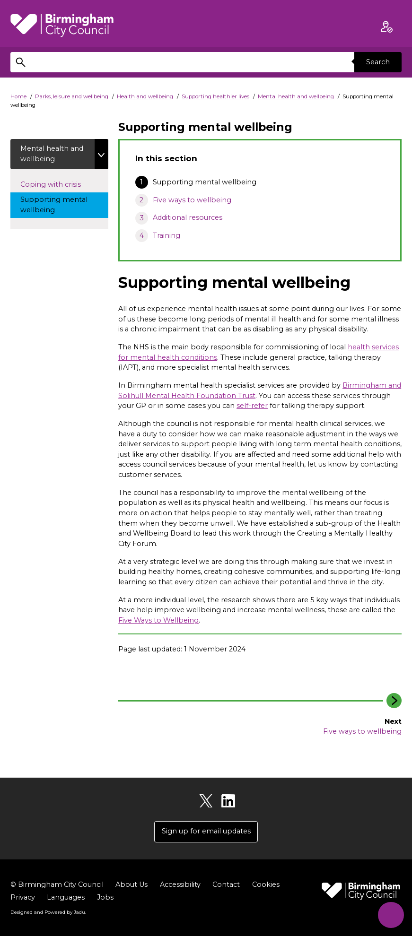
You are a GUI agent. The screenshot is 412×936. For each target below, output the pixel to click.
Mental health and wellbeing (296, 96)
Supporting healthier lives (215, 96)
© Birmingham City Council (57, 884)
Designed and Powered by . (48, 912)
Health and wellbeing (145, 96)
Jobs (105, 897)
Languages (66, 897)
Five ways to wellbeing (192, 200)
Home (18, 96)
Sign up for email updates (206, 831)
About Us (131, 884)
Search (378, 62)
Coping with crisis (59, 184)
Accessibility (180, 884)
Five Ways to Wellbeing (158, 620)
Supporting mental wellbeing (54, 204)
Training (166, 235)
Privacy (22, 897)
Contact (226, 884)
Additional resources (187, 217)
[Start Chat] (391, 915)
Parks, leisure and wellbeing (71, 96)
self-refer (252, 405)
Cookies (266, 884)
